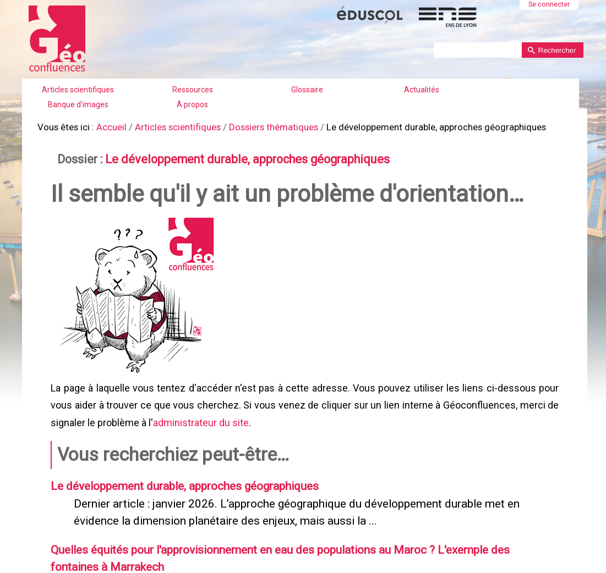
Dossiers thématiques (262, 126)
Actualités (421, 89)
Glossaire (307, 89)
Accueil (107, 126)
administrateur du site (200, 416)
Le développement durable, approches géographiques (237, 156)
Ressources (192, 89)
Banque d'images (78, 104)
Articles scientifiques (78, 89)
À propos (192, 104)
